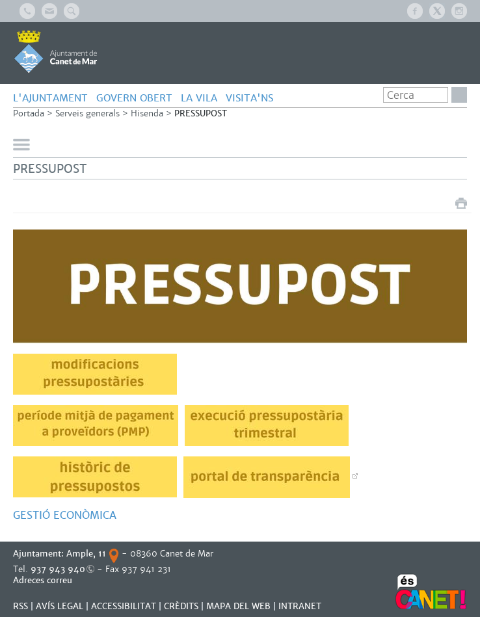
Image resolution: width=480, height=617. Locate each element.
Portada (28, 113)
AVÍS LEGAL (59, 606)
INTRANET (299, 606)
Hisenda (147, 113)
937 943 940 (58, 569)
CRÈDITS (181, 606)
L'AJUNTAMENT (50, 98)
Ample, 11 (86, 553)
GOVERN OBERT (134, 98)
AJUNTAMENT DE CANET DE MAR (55, 51)
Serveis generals (87, 113)
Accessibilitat (123, 606)
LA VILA (199, 98)
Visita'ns (249, 98)
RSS (20, 606)
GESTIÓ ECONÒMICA (66, 515)
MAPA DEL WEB (238, 606)
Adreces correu (44, 580)
